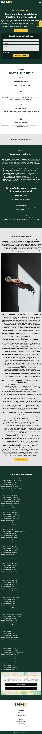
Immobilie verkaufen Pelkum (8, 593)
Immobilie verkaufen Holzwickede (10, 561)
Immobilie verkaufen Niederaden (9, 633)
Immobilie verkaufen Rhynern (9, 491)
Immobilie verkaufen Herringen (9, 571)
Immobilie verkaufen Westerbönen (10, 597)
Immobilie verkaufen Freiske (8, 533)
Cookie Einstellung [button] (21, 715)
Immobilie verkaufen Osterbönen (10, 559)
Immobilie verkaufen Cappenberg (10, 539)
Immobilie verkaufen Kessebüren (9, 588)
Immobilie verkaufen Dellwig (8, 529)
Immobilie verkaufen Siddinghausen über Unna (13, 544)
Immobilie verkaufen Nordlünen (9, 552)
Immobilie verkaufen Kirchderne (9, 556)
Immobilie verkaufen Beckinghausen (11, 612)
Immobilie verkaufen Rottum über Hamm (12, 652)
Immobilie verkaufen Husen (8, 646)
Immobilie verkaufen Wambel (9, 535)
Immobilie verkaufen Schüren (9, 508)
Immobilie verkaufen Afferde (8, 663)
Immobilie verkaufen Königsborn (9, 654)
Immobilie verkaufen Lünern (8, 601)
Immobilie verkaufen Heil (7, 631)
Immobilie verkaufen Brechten (9, 512)
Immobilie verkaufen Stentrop (9, 484)
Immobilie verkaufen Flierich (8, 567)
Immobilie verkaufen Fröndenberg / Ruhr (12, 478)
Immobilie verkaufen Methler (8, 656)
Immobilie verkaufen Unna (8, 641)
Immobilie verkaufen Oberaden (9, 635)
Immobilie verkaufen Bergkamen (9, 661)
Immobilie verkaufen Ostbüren (9, 546)
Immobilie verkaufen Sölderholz (9, 525)
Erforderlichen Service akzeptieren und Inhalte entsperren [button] (21, 688)
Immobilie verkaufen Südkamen (9, 667)
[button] (39, 2)
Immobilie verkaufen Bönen (8, 618)
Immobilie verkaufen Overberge (9, 650)
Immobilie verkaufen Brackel (8, 569)
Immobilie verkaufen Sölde (8, 554)
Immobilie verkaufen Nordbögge (9, 629)
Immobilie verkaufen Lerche (8, 644)
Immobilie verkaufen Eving (8, 510)
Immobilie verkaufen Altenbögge (9, 637)
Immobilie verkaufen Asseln (8, 590)
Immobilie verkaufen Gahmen (9, 563)
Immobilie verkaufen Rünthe (8, 624)
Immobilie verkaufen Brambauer (9, 482)
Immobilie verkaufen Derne (8, 576)
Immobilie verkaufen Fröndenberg (10, 486)
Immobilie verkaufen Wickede (9, 620)
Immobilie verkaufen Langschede (10, 518)
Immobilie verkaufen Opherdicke (9, 542)
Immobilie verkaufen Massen (8, 639)
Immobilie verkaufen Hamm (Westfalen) (11, 480)
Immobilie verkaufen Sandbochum (10, 603)
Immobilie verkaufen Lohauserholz (10, 527)
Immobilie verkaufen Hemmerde (9, 548)
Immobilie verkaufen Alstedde (9, 522)
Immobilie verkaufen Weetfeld (9, 573)
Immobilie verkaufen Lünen (8, 586)
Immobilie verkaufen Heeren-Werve (10, 648)
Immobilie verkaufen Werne (8, 595)
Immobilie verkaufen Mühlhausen (10, 610)
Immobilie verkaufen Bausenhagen (10, 503)
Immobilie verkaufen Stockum (9, 578)
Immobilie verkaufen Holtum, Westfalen (11, 488)
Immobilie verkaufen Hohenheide (10, 497)
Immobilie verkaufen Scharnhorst (10, 607)
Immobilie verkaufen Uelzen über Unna (11, 616)
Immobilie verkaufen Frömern (9, 550)
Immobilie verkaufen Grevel (8, 605)
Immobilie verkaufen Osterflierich (10, 514)
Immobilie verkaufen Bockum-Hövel (10, 501)
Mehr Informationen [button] (21, 682)
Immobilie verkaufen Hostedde (9, 582)
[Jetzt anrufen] (40, 22)
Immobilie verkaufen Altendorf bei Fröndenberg (13, 531)
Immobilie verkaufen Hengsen (9, 537)
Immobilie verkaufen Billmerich (9, 580)
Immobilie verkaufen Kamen (8, 669)
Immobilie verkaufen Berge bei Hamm (11, 499)
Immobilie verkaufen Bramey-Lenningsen (12, 614)
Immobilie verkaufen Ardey (8, 520)
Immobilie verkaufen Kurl (7, 627)
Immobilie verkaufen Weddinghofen (10, 659)
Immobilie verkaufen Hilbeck (8, 493)
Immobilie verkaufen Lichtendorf (9, 495)
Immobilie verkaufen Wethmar (9, 599)
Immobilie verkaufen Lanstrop (9, 622)
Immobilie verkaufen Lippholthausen (11, 516)
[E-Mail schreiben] (40, 25)
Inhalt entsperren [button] (21, 684)
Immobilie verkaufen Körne (8, 505)
